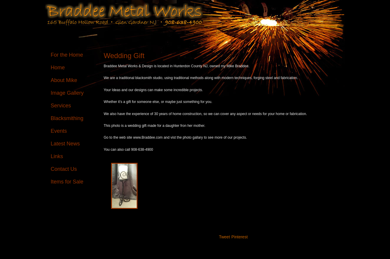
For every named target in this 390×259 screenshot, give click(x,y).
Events (59, 131)
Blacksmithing (67, 118)
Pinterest (240, 237)
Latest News (65, 144)
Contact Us (64, 169)
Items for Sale (67, 182)
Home (58, 68)
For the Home (67, 55)
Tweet (224, 237)
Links (57, 156)
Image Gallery (67, 93)
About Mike (64, 80)
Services (61, 106)
